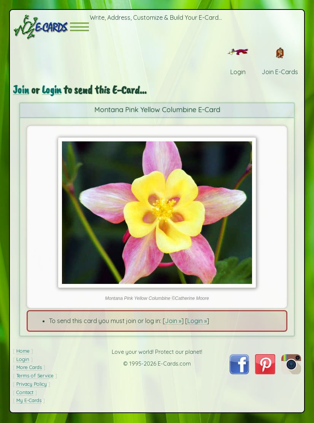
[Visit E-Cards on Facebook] (239, 373)
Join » (173, 321)
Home (23, 352)
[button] (79, 27)
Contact (24, 393)
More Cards (29, 368)
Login (52, 90)
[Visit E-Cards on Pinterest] (265, 373)
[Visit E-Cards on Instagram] (291, 373)
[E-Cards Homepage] (41, 27)
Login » (197, 321)
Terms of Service (35, 376)
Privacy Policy (31, 385)
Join (21, 90)
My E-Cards (28, 401)
